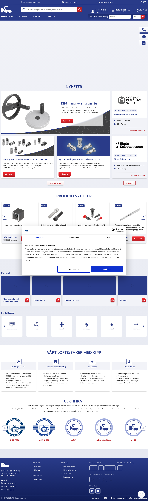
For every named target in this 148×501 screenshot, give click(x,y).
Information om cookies (138, 498)
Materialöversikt (69, 470)
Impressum (96, 498)
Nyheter (37, 467)
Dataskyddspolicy (118, 498)
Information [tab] (74, 238)
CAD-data (67, 473)
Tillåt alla (107, 269)
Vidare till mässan (137, 131)
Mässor (37, 470)
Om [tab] (108, 238)
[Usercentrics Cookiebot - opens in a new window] (113, 230)
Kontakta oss (68, 477)
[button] (4, 217)
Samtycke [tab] (39, 238)
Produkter (7, 16)
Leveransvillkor (69, 467)
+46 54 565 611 (8, 487)
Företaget (38, 16)
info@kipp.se (7, 490)
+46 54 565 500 (8, 483)
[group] (21, 222)
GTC (105, 498)
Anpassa (74, 269)
